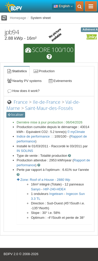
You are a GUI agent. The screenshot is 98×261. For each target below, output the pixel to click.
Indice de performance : (34, 136)
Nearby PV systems (24, 81)
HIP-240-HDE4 (54, 189)
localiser (16, 114)
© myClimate (76, 132)
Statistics (16, 71)
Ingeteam (56, 194)
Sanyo (35, 189)
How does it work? (23, 91)
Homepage (18, 18)
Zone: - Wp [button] (43, 180)
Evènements (60, 81)
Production (44, 71)
